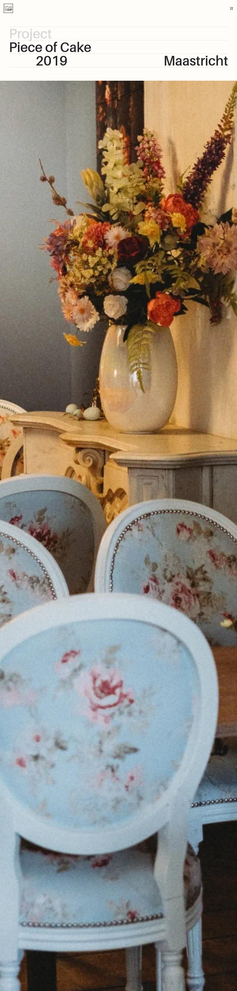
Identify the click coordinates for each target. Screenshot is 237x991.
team (99, 7)
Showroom (148, 7)
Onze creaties (121, 7)
